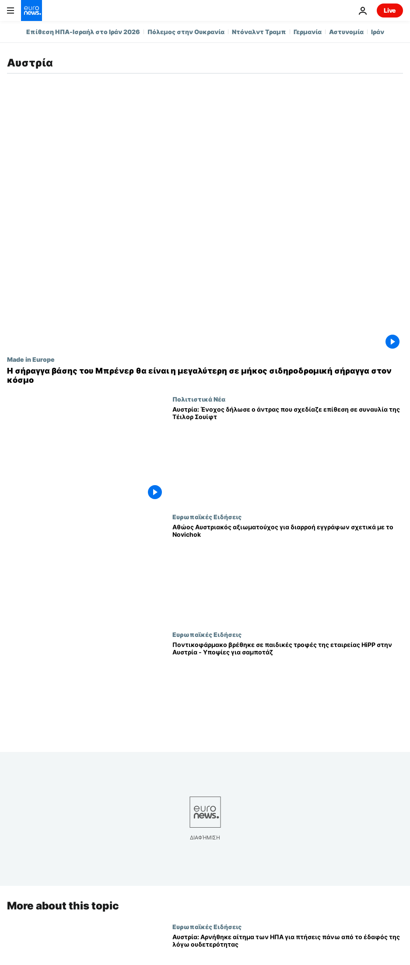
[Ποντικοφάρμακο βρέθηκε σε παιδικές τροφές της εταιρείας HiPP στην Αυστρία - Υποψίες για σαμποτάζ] (287, 689)
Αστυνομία (346, 31)
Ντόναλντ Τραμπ (259, 31)
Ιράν (377, 31)
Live (390, 10)
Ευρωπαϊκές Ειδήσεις (207, 516)
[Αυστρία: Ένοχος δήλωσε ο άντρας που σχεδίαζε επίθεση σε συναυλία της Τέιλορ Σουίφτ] (287, 454)
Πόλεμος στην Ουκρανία (185, 31)
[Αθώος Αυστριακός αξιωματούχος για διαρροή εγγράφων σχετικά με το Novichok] (287, 572)
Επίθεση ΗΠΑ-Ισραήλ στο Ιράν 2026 (83, 31)
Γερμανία (308, 31)
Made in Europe (31, 359)
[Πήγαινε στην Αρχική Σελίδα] (31, 10)
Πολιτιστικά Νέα (198, 398)
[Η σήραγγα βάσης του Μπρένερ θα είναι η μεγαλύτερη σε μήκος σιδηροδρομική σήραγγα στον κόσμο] (205, 375)
